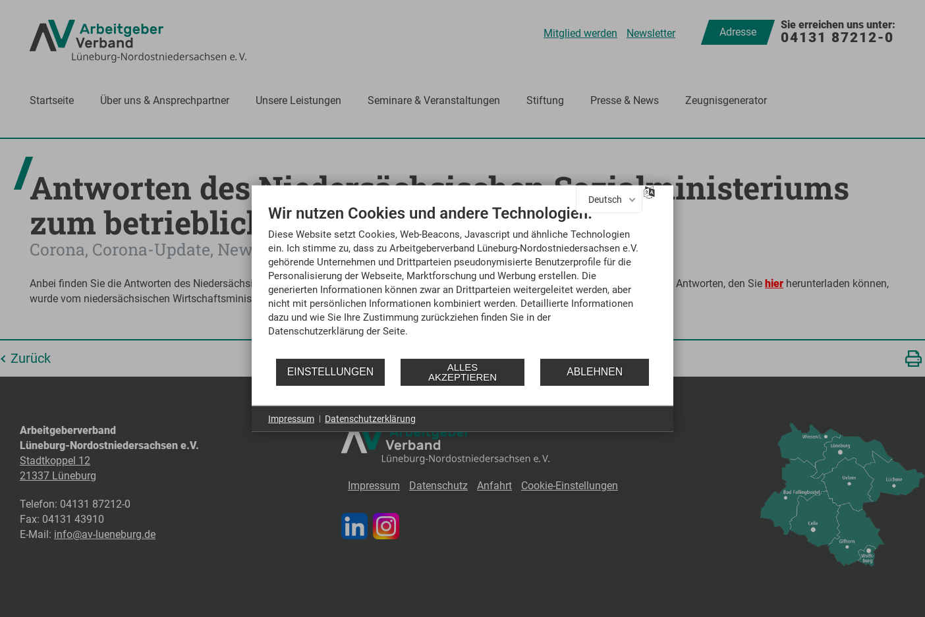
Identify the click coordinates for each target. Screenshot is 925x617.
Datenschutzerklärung (370, 418)
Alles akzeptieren (462, 372)
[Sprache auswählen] (649, 192)
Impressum (291, 418)
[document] (462, 280)
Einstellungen (330, 371)
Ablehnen (595, 371)
